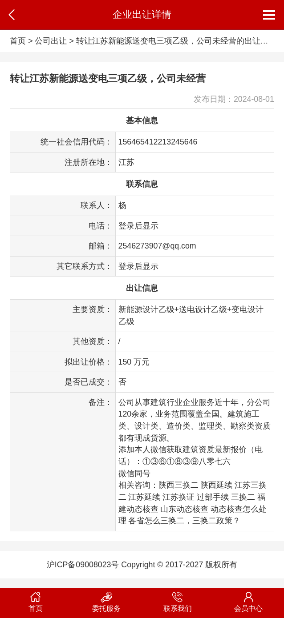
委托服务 (106, 600)
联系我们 (177, 600)
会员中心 (248, 600)
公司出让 (51, 40)
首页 (18, 40)
